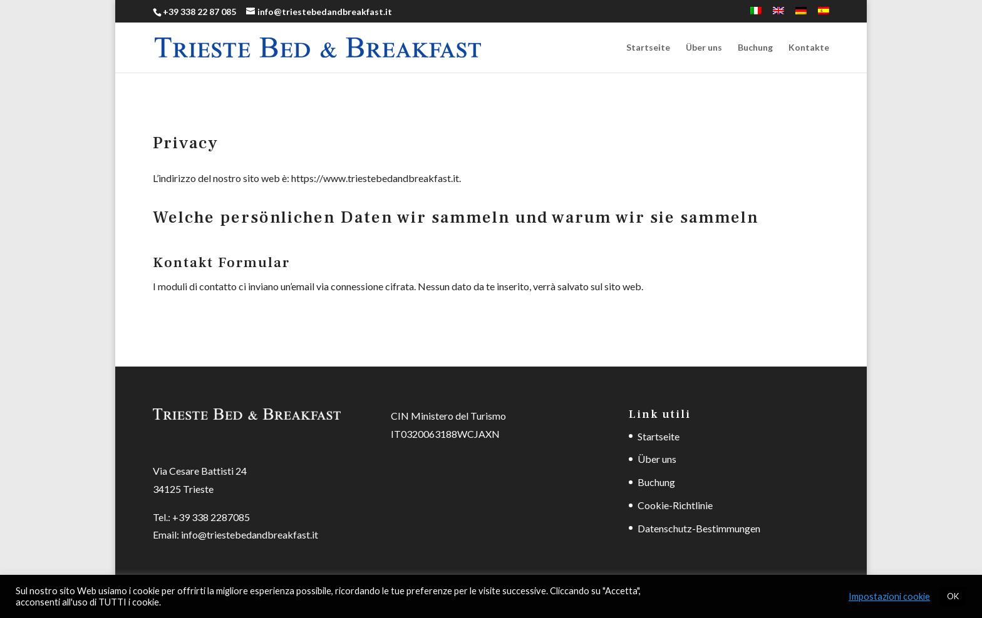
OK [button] (953, 596)
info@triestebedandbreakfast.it (249, 534)
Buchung (755, 48)
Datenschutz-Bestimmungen (699, 528)
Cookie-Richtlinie (675, 505)
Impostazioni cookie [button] (889, 596)
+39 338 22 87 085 (199, 11)
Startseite (648, 48)
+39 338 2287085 (211, 517)
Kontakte (808, 48)
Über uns (704, 48)
